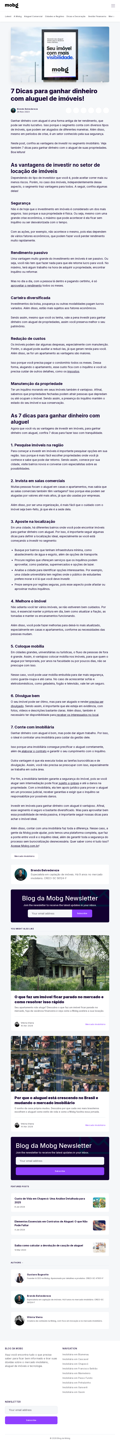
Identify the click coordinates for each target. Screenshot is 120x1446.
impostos (73, 371)
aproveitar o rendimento (26, 285)
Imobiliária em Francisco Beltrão (80, 1368)
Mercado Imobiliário (25, 856)
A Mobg (18, 16)
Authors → (17, 1262)
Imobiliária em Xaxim (73, 1392)
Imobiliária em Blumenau (75, 1354)
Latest (8, 16)
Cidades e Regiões (54, 16)
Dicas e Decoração (76, 16)
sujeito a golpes (68, 783)
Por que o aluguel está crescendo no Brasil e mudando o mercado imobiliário (56, 1100)
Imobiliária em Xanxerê (75, 1387)
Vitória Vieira (27, 1023)
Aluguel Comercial (33, 16)
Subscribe (82, 913)
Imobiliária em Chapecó (75, 1363)
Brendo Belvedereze (27, 109)
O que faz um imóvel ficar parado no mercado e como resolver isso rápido (59, 999)
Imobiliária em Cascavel (75, 1359)
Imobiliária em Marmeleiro (76, 1373)
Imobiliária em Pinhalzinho (76, 1382)
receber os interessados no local (77, 714)
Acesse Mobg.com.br (25, 845)
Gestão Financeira (97, 16)
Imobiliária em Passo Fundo (77, 1378)
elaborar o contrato (34, 751)
